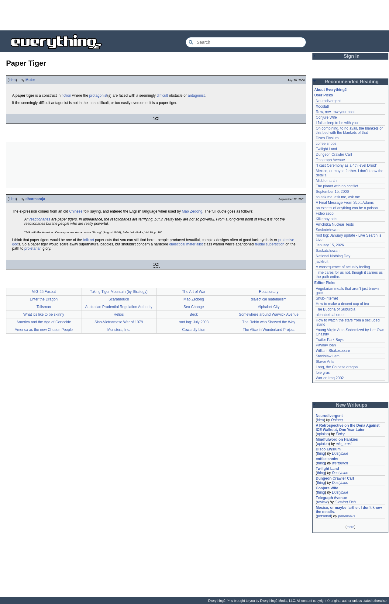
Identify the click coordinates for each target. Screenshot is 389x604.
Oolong (337, 420)
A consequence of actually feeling (343, 267)
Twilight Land (326, 149)
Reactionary (268, 292)
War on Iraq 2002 (330, 378)
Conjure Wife (326, 117)
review (322, 502)
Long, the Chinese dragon (337, 367)
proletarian (33, 248)
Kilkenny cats (326, 219)
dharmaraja (35, 199)
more (350, 527)
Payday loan (326, 345)
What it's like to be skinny (43, 314)
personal (324, 516)
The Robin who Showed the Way (268, 322)
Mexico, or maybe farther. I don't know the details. (349, 509)
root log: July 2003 (193, 322)
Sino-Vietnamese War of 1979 (119, 322)
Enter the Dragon (43, 299)
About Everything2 (330, 90)
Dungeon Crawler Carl (334, 154)
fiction (66, 95)
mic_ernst (344, 444)
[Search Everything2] (246, 42)
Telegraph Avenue (330, 160)
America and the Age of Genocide (43, 322)
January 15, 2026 (330, 245)
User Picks (323, 95)
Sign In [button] (352, 56)
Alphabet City (268, 307)
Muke (30, 80)
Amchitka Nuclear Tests (335, 224)
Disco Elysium (327, 138)
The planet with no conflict (337, 186)
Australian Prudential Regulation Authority (118, 307)
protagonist (98, 95)
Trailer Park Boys (330, 340)
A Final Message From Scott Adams (345, 202)
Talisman (43, 307)
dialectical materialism (268, 299)
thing (321, 453)
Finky (340, 434)
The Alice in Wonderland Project (269, 330)
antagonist (196, 95)
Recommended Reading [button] (352, 81)
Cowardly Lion (193, 330)
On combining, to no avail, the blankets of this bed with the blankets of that (349, 130)
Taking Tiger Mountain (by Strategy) (118, 292)
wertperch (340, 463)
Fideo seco (325, 213)
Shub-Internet (327, 298)
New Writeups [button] (351, 405)
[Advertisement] (194, 15)
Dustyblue (340, 453)
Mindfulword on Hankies (337, 439)
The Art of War (193, 292)
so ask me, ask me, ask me (338, 197)
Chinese (75, 211)
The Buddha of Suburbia (335, 309)
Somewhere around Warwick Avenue (268, 314)
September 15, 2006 (332, 191)
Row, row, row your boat (335, 112)
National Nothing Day (333, 256)
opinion (323, 434)
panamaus (346, 516)
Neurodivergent (328, 101)
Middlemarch (326, 181)
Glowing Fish (345, 502)
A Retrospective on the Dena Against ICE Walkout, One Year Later (348, 427)
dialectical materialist (186, 244)
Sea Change (194, 307)
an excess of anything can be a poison (347, 208)
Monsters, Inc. (118, 330)
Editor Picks (324, 283)
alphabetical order (330, 315)
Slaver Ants (325, 361)
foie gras (323, 372)
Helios (119, 314)
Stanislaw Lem (327, 356)
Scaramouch (118, 299)
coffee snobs (326, 143)
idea (12, 80)
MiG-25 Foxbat (44, 292)
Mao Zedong (192, 211)
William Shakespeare (333, 351)
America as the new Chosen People (44, 330)
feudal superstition (269, 244)
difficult (162, 95)
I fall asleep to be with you (337, 123)
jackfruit (322, 261)
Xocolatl (322, 106)
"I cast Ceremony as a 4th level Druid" (346, 165)
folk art (88, 240)
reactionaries (39, 219)
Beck (194, 314)
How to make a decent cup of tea (342, 304)
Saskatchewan (327, 230)
